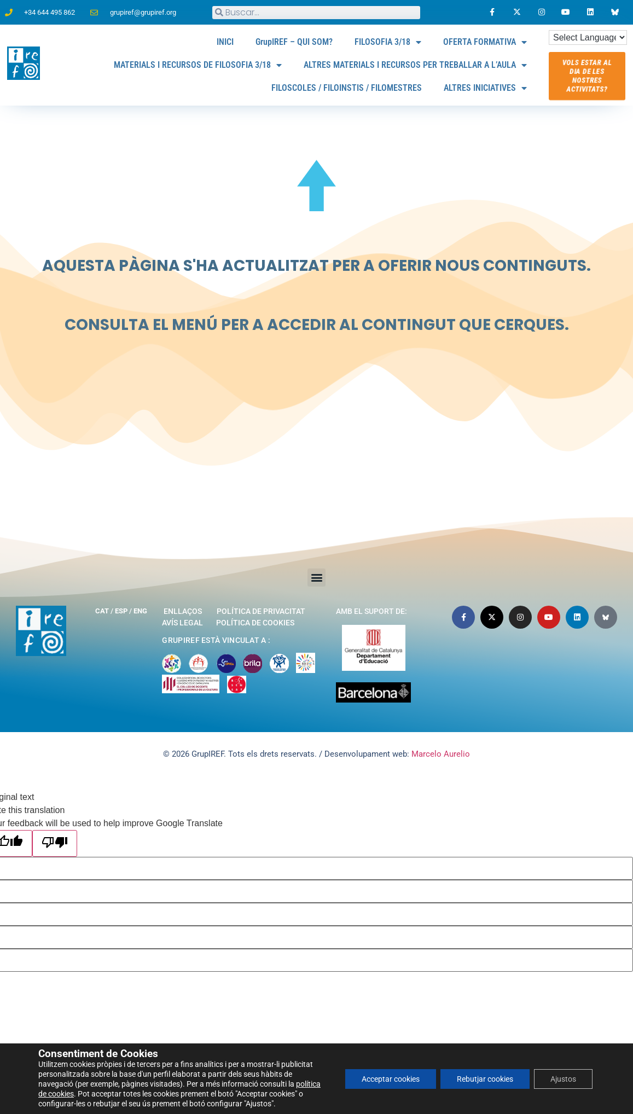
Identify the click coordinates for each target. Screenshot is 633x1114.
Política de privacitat (261, 611)
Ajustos (563, 1079)
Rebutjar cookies (485, 1079)
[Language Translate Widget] (588, 37)
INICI (225, 42)
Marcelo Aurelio (440, 754)
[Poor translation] (54, 843)
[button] (316, 577)
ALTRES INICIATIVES (485, 88)
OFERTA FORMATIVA (485, 42)
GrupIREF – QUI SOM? (294, 42)
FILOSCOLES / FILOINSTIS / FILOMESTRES (346, 88)
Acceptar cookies (391, 1079)
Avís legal (182, 622)
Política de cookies (255, 622)
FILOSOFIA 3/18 (388, 42)
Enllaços (183, 611)
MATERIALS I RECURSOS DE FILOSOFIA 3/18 (198, 65)
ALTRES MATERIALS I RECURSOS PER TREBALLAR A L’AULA (415, 65)
